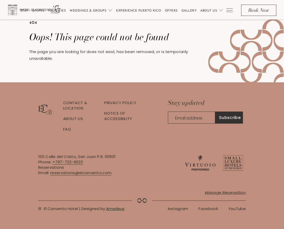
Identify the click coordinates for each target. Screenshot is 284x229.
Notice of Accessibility (118, 116)
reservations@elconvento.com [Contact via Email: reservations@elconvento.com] (80, 172)
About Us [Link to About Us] (208, 10)
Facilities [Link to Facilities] (57, 10)
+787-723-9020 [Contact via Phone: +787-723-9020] (68, 162)
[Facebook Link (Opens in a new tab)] (208, 208)
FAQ (67, 129)
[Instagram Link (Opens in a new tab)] (178, 208)
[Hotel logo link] (45, 113)
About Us (73, 118)
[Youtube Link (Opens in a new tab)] (237, 208)
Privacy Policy (120, 102)
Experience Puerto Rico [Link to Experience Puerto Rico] (138, 10)
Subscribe (230, 118)
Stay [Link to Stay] (24, 10)
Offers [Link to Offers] (171, 10)
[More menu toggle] (229, 10)
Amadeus (115, 208)
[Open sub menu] (109, 10)
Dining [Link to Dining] (38, 10)
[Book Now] (258, 10)
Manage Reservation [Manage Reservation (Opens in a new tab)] (225, 192)
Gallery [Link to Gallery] (189, 10)
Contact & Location (75, 105)
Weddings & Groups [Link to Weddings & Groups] (88, 10)
